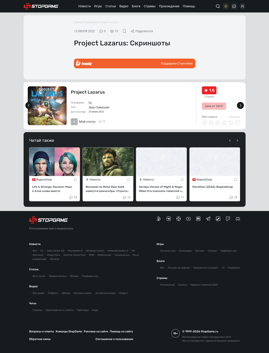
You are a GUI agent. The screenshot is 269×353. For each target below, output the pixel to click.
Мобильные (104, 254)
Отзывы (212, 250)
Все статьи (39, 276)
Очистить (234, 116)
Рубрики (53, 293)
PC (90, 102)
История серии (83, 293)
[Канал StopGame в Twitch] (228, 219)
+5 (222, 267)
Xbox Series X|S (55, 250)
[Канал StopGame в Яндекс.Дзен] (178, 219)
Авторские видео (105, 293)
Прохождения (169, 6)
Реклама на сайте (96, 331)
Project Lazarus (109, 22)
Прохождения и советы (59, 310)
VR (133, 250)
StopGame (234, 267)
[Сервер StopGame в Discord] (238, 219)
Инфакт (123, 293)
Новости (84, 6)
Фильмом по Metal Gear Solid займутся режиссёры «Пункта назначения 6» (106, 189)
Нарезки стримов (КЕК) (204, 284)
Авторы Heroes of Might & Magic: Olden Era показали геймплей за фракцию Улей (161, 189)
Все (35, 250)
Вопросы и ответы (41, 331)
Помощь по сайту (121, 331)
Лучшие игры (168, 250)
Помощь (189, 6)
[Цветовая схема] (226, 6)
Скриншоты (92, 22)
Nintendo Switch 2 (118, 250)
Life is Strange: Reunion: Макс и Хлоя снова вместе (52, 189)
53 (73, 197)
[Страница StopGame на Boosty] (159, 219)
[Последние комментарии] (234, 6)
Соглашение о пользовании (114, 339)
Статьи (110, 6)
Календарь (185, 250)
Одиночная (102, 107)
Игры (98, 6)
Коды (95, 310)
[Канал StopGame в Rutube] (198, 219)
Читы (32, 303)
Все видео (39, 293)
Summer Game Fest (74, 254)
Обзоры (74, 276)
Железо (54, 259)
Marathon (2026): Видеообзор (212, 186)
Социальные (122, 254)
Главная (78, 22)
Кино (136, 254)
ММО (91, 254)
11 (180, 197)
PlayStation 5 (75, 250)
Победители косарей (205, 267)
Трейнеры (83, 310)
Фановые (38, 254)
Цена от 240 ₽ (214, 106)
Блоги (136, 6)
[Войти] (242, 6)
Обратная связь (40, 339)
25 (233, 197)
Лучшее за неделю (179, 267)
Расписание (167, 284)
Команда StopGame (69, 331)
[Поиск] (218, 6)
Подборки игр (90, 276)
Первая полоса (57, 276)
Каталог (200, 250)
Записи (182, 284)
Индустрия (53, 254)
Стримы (150, 6)
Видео (123, 6)
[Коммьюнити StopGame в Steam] (218, 219)
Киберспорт (40, 259)
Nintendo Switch (95, 250)
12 (126, 197)
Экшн (92, 107)
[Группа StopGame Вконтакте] (168, 219)
